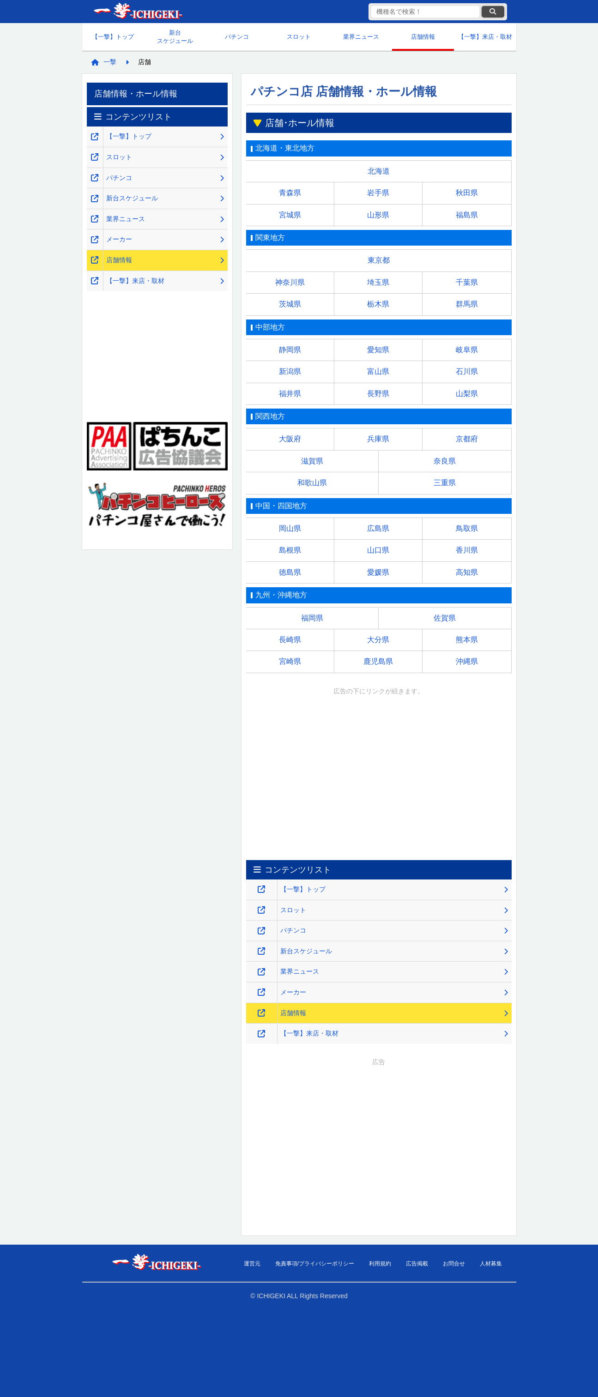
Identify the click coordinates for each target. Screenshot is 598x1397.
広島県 (378, 528)
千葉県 (467, 282)
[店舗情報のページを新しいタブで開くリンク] (262, 1013)
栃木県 (378, 304)
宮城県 (290, 215)
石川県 (467, 371)
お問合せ (454, 1263)
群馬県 (467, 304)
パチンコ (237, 36)
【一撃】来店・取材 (485, 36)
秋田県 (467, 193)
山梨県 (467, 393)
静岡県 (290, 350)
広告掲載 (417, 1263)
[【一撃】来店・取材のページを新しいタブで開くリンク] (262, 1034)
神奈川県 (290, 282)
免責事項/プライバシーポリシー (314, 1263)
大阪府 (290, 439)
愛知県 (378, 350)
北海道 (379, 171)
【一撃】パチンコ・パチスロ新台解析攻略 (137, 11)
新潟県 (290, 371)
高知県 (467, 572)
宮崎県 (290, 661)
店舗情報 (423, 36)
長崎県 (290, 640)
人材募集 (491, 1263)
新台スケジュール (175, 36)
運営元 (252, 1263)
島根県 (290, 550)
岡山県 (290, 528)
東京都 (379, 260)
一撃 (109, 62)
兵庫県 (378, 439)
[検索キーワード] (425, 12)
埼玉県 (378, 282)
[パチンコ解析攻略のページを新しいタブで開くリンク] (262, 931)
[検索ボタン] (493, 12)
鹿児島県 (378, 661)
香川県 (467, 550)
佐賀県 (445, 618)
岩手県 (378, 193)
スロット (299, 36)
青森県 (290, 193)
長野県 (378, 393)
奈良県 (445, 461)
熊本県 (467, 640)
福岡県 (312, 618)
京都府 (467, 439)
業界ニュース (361, 36)
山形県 (378, 215)
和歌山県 (312, 483)
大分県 (378, 640)
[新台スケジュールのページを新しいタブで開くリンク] (262, 951)
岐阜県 (467, 350)
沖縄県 (467, 661)
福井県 (290, 393)
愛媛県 (378, 572)
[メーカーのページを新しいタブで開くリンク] (262, 992)
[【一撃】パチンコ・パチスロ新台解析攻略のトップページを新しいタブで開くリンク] (262, 889)
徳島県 (290, 572)
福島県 (467, 215)
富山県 (378, 371)
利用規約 (380, 1263)
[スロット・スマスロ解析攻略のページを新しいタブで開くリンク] (262, 910)
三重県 (445, 483)
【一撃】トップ (113, 36)
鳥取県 (467, 528)
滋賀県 (312, 461)
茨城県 (290, 304)
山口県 (378, 550)
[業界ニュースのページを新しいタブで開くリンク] (262, 972)
